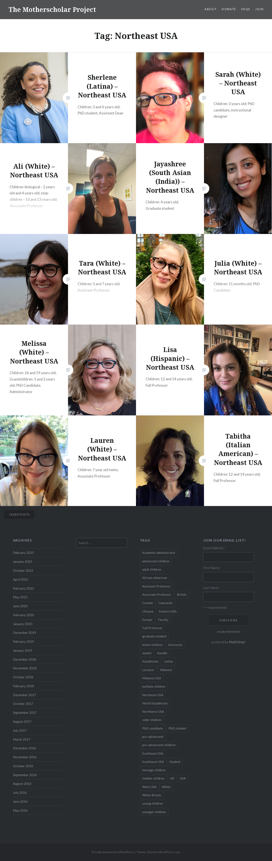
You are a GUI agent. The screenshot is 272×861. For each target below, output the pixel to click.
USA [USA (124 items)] (183, 778)
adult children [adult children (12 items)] (151, 569)
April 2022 (20, 579)
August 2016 (22, 783)
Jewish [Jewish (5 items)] (147, 653)
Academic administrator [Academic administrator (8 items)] (159, 553)
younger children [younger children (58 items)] (154, 812)
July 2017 (20, 730)
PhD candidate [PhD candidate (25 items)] (152, 728)
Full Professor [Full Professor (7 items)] (152, 628)
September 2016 (25, 775)
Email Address (214, 548)
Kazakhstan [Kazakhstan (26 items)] (150, 661)
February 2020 (23, 615)
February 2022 (23, 588)
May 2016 (20, 810)
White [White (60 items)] (166, 787)
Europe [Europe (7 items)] (147, 620)
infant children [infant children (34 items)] (152, 645)
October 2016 (23, 766)
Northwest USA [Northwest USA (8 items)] (153, 711)
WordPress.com (169, 852)
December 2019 (24, 632)
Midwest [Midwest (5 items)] (166, 670)
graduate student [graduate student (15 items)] (154, 636)
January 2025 (22, 561)
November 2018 (25, 668)
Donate (229, 9)
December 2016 (24, 748)
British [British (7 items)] (181, 594)
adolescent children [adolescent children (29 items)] (156, 561)
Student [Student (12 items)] (174, 762)
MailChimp (236, 642)
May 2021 (20, 597)
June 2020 (20, 606)
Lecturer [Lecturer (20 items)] (148, 670)
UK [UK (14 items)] (172, 778)
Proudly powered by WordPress (113, 852)
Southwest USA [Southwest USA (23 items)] (153, 762)
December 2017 (24, 695)
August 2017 (22, 721)
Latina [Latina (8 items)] (168, 661)
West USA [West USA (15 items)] (149, 787)
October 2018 (23, 677)
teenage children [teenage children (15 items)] (154, 770)
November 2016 (25, 757)
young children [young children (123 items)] (152, 803)
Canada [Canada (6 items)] (147, 603)
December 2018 (24, 659)
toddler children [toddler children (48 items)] (153, 778)
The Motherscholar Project (52, 9)
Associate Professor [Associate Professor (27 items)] (156, 594)
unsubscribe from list (228, 631)
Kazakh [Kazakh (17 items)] (162, 653)
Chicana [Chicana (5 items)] (147, 611)
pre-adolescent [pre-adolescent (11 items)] (153, 736)
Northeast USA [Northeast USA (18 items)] (152, 695)
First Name (211, 568)
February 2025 (23, 553)
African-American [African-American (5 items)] (154, 578)
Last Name (211, 588)
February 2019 (23, 641)
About (210, 9)
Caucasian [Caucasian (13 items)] (165, 603)
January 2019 (22, 650)
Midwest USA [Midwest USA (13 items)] (151, 678)
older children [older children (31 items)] (152, 720)
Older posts (19, 514)
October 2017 (23, 704)
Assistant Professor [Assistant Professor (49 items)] (156, 586)
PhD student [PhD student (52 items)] (177, 728)
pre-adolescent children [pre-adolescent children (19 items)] (159, 745)
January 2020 (22, 624)
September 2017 (25, 712)
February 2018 (23, 686)
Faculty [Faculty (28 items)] (163, 620)
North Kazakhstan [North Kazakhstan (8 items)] (155, 703)
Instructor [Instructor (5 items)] (175, 645)
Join (259, 9)
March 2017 (21, 739)
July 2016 (20, 792)
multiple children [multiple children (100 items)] (153, 686)
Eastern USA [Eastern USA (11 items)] (168, 611)
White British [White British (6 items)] (151, 795)
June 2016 (20, 801)
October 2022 (23, 570)
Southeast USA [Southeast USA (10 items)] (152, 753)
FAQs (245, 9)
